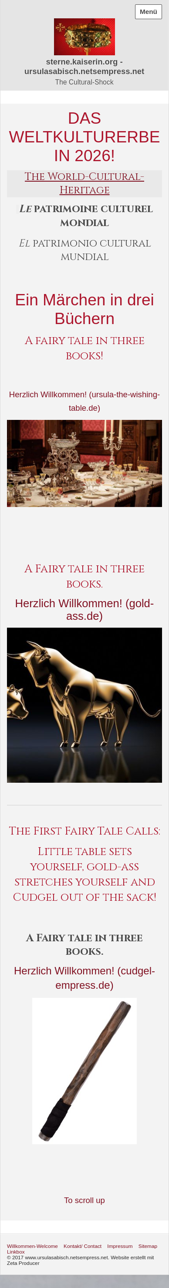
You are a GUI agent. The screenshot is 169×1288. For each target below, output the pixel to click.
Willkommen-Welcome (32, 1246)
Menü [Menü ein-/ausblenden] (148, 11)
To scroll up (84, 1200)
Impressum (119, 1246)
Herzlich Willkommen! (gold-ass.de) (84, 609)
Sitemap (148, 1246)
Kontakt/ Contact (82, 1246)
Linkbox (16, 1251)
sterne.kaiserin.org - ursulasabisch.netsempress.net (84, 66)
